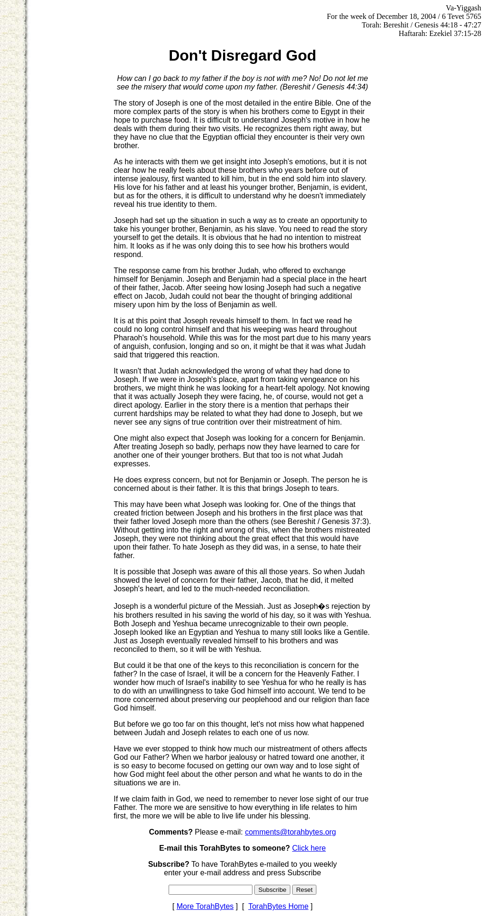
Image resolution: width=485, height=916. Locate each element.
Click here (309, 848)
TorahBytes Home (278, 906)
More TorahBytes (205, 906)
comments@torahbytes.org (290, 832)
